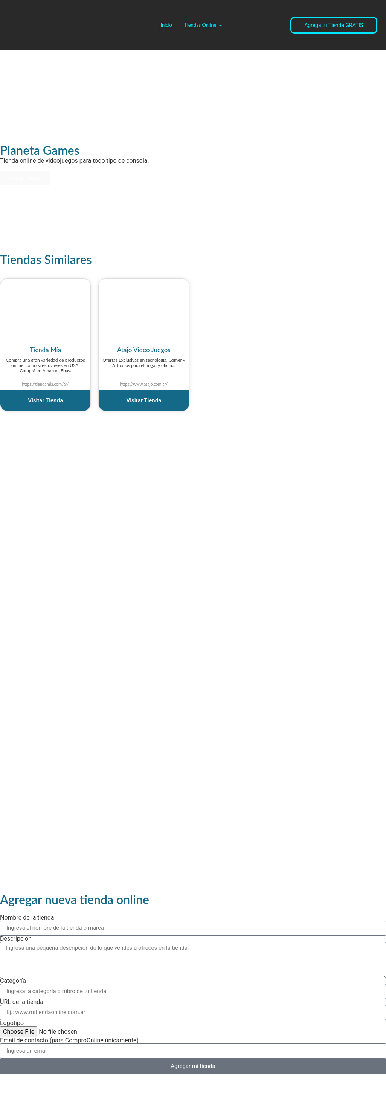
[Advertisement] (56, 213)
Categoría (13, 981)
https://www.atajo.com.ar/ (144, 384)
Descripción (16, 939)
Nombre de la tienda (27, 918)
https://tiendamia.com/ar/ (45, 384)
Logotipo (12, 1023)
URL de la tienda (21, 1002)
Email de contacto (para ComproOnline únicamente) (69, 1040)
